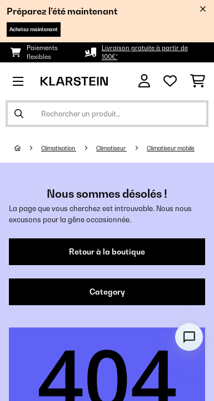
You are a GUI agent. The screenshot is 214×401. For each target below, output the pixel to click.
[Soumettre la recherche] (18, 113)
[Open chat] (189, 337)
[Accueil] (27, 148)
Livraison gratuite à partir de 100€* (145, 52)
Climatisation (58, 148)
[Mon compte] (144, 81)
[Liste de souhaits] (170, 81)
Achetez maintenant (33, 29)
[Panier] (197, 81)
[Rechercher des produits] (107, 113)
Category (107, 291)
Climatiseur (111, 148)
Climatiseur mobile (171, 148)
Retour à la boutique (107, 251)
